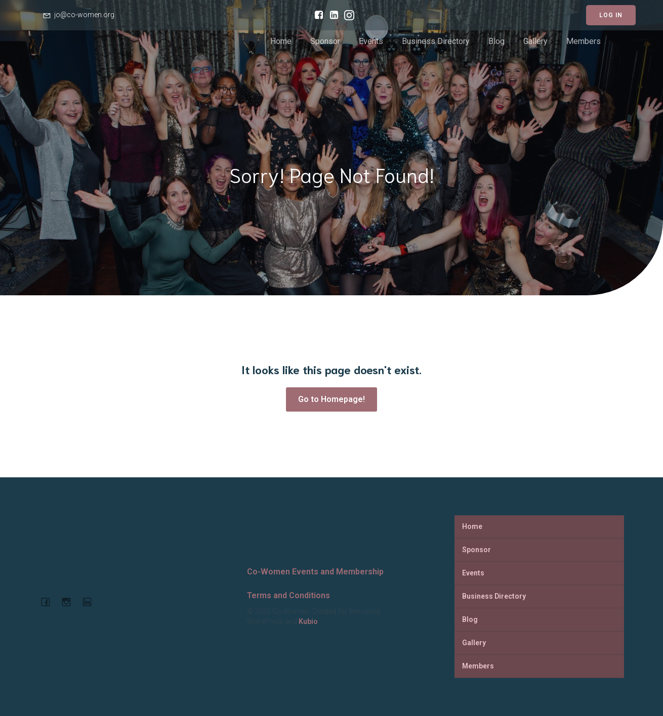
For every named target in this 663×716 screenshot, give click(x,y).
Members (583, 41)
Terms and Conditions (288, 595)
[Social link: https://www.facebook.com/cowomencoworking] (316, 15)
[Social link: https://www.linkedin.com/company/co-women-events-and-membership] (90, 601)
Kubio (308, 621)
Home (281, 41)
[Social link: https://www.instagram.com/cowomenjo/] (346, 15)
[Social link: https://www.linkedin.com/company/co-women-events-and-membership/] (331, 15)
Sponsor (325, 41)
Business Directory (436, 41)
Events (371, 41)
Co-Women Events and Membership (315, 571)
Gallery (535, 41)
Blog (496, 41)
